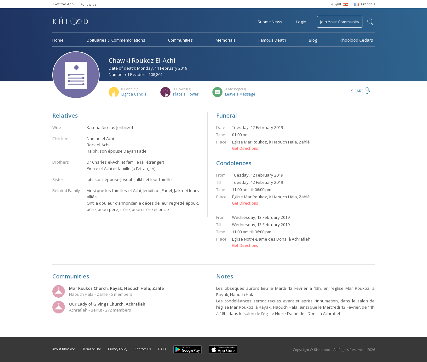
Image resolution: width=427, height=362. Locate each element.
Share (357, 91)
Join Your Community (339, 22)
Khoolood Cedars (356, 40)
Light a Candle (134, 94)
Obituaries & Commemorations (115, 40)
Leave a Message (240, 94)
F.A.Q (162, 349)
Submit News (269, 22)
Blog (313, 40)
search (370, 22)
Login (301, 22)
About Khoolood (63, 349)
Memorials (226, 40)
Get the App (63, 4)
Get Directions (245, 148)
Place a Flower (186, 94)
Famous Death (272, 40)
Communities (180, 40)
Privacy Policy (117, 349)
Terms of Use (92, 349)
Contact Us (143, 349)
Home (58, 40)
